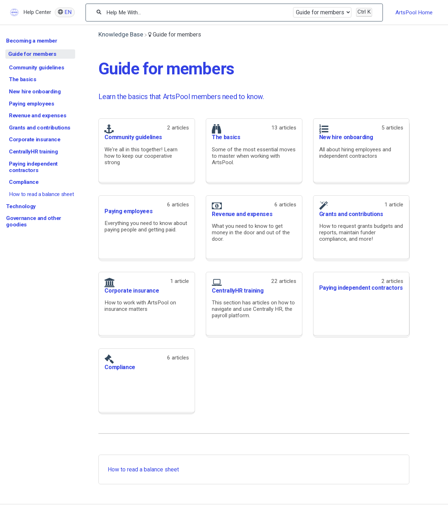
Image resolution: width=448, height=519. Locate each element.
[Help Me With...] (197, 12)
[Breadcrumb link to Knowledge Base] (120, 34)
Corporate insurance (34, 139)
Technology (21, 206)
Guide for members (32, 54)
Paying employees (31, 104)
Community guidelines (36, 67)
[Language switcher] (65, 12)
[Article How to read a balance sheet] (40, 194)
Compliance (24, 182)
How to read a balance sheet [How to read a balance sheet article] (143, 469)
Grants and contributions (39, 127)
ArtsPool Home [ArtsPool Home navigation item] (414, 12)
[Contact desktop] (439, 16)
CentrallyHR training (33, 151)
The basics (22, 79)
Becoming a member (31, 41)
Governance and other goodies (33, 221)
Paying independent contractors (33, 167)
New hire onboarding (35, 91)
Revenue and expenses (38, 115)
